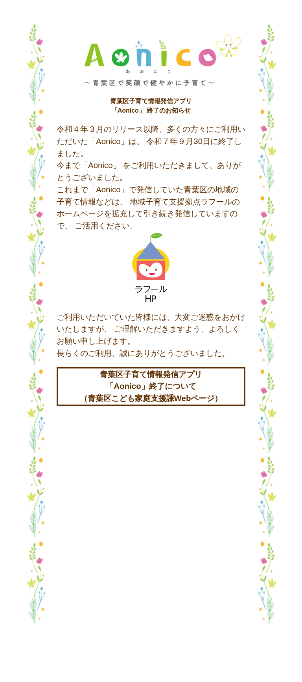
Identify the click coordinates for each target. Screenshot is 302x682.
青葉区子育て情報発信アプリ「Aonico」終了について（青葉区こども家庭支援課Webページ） (151, 386)
